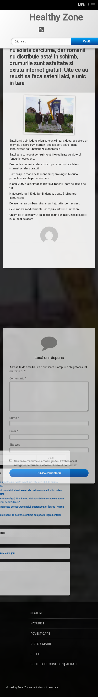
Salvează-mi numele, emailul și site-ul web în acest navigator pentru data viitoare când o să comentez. (45, 499)
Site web (14, 481)
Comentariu (17, 414)
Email (13, 467)
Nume (14, 454)
